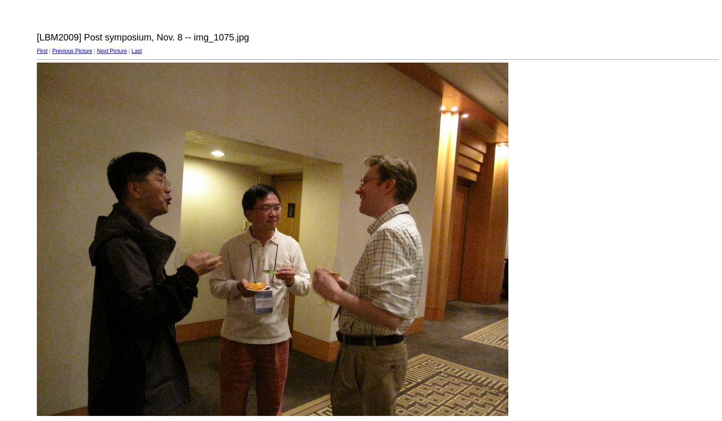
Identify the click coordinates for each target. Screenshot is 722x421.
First (42, 51)
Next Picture (112, 51)
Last (136, 51)
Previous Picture (72, 51)
